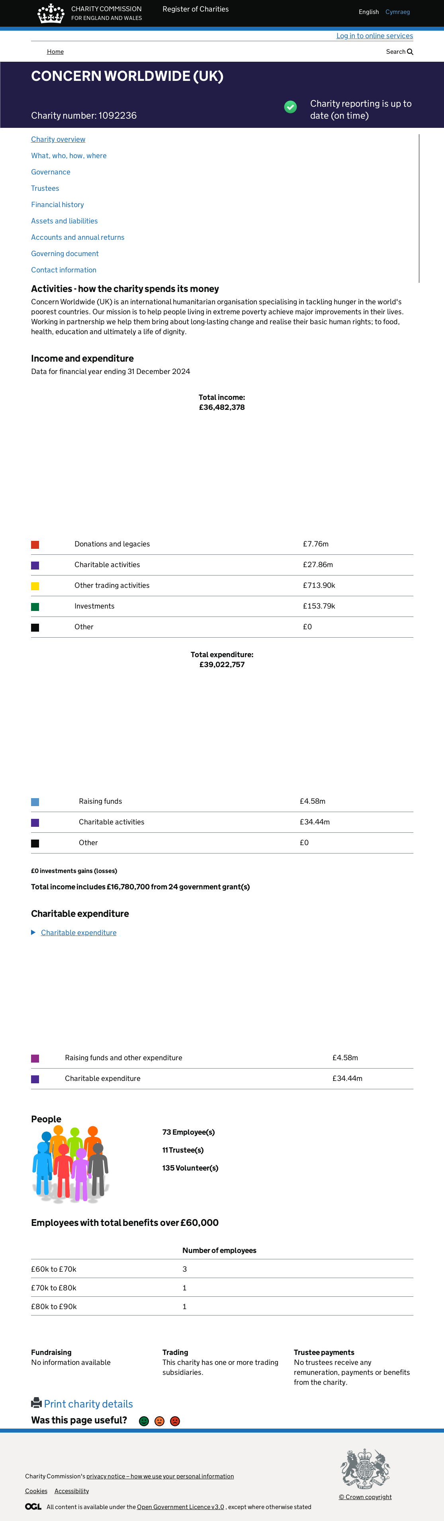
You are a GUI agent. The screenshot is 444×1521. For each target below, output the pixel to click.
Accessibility (72, 1491)
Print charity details (82, 1403)
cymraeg (397, 12)
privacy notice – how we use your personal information (160, 1476)
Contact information (63, 269)
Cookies (36, 1491)
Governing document (65, 253)
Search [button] (399, 51)
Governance (50, 171)
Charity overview (58, 139)
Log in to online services (374, 35)
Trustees (45, 188)
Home (55, 51)
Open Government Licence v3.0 (180, 1507)
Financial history (57, 204)
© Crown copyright (365, 1497)
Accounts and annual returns (78, 237)
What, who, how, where (69, 155)
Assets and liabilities (64, 220)
